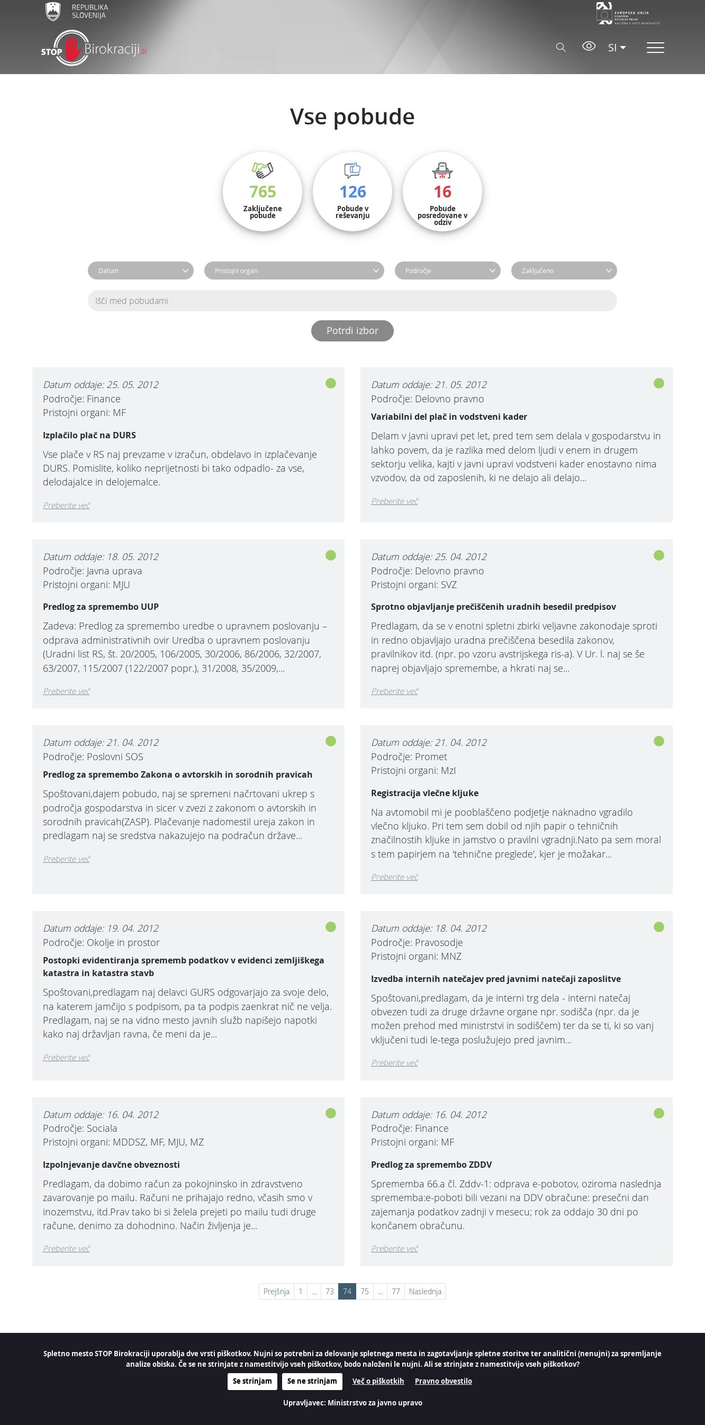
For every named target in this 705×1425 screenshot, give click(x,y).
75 (364, 1291)
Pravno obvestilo (443, 1381)
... (314, 1291)
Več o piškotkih (378, 1381)
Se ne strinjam (312, 1381)
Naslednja (425, 1291)
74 (347, 1291)
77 (396, 1291)
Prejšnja (277, 1291)
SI (612, 47)
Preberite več (66, 505)
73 (330, 1291)
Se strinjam (252, 1381)
